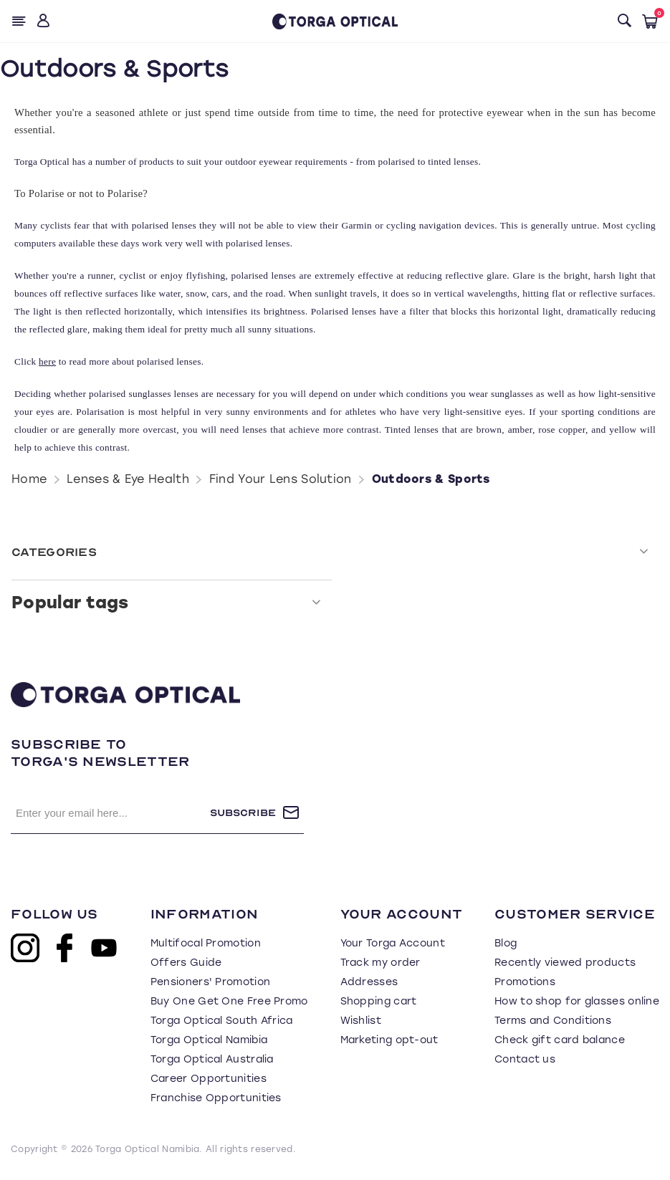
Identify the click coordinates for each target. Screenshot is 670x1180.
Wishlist (360, 1020)
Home (29, 479)
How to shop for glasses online (576, 1001)
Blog (505, 943)
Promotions (524, 982)
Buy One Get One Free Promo (229, 1001)
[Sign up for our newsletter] (110, 812)
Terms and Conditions (552, 1020)
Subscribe (243, 813)
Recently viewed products (565, 962)
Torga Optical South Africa (221, 1020)
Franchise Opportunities (216, 1098)
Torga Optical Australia (212, 1059)
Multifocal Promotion (205, 943)
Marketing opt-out (389, 1040)
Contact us (524, 1059)
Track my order (380, 962)
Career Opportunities (208, 1079)
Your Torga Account (392, 943)
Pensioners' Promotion (210, 982)
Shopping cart (378, 1001)
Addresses (369, 982)
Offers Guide (186, 962)
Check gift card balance (559, 1040)
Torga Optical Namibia (208, 1040)
